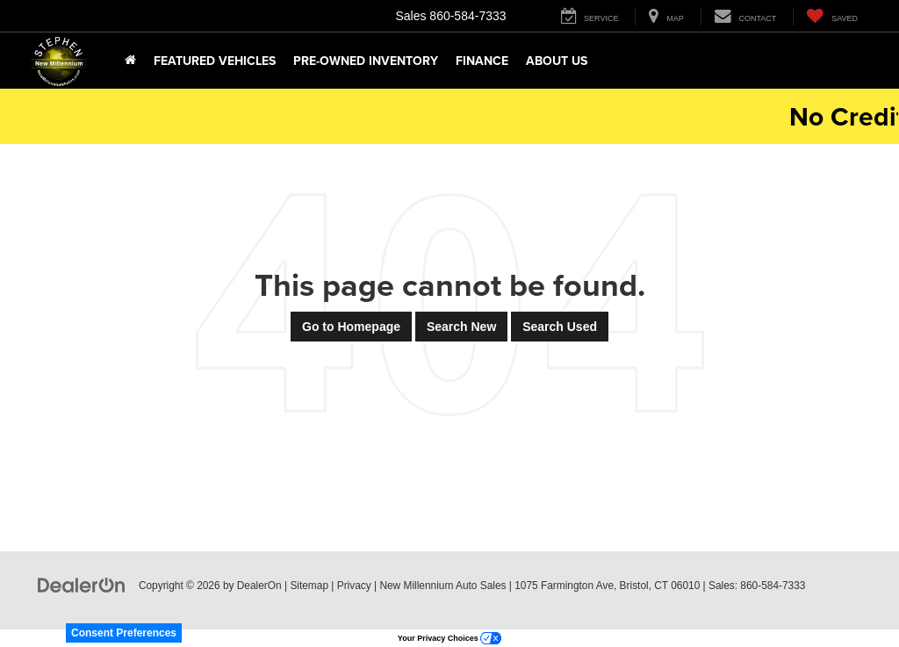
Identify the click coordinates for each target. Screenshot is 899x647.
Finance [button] (482, 60)
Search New (461, 327)
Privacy (354, 585)
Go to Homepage (351, 327)
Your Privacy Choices (449, 638)
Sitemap (309, 585)
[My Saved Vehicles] (832, 16)
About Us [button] (556, 60)
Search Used (559, 327)
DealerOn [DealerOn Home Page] (259, 585)
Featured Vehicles (215, 60)
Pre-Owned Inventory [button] (365, 60)
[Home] (130, 60)
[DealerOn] (81, 585)
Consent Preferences (123, 633)
